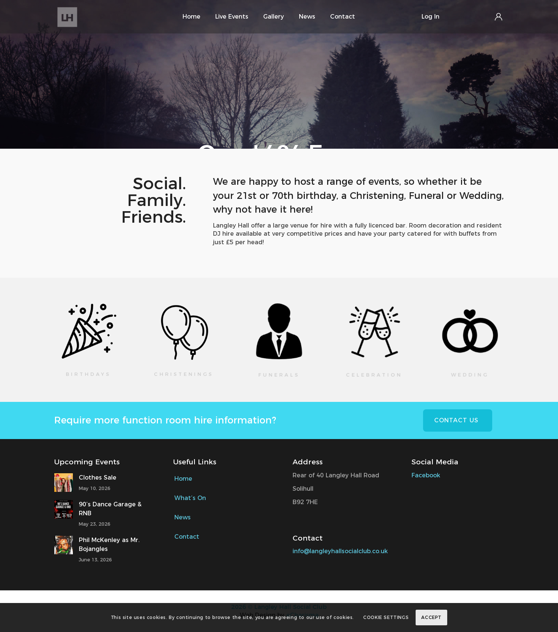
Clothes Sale (97, 477)
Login (498, 16)
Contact (186, 536)
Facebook (427, 475)
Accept (431, 617)
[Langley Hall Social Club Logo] (86, 16)
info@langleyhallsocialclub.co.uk (340, 551)
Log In (430, 16)
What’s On (190, 498)
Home (183, 478)
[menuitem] (191, 16)
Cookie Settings (386, 617)
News (182, 517)
